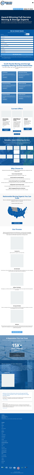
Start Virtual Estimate (6, 130)
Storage (3, 439)
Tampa (3, 458)
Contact (3, 430)
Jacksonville (3, 461)
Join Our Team (4, 428)
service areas (17, 223)
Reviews (3, 425)
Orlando (3, 459)
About (2, 423)
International (3, 436)
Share (3, 126)
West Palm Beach (4, 456)
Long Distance (4, 434)
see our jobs (17, 350)
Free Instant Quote (18, 9)
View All (3, 462)
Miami (2, 453)
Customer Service (4, 450)
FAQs (2, 445)
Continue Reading (5, 399)
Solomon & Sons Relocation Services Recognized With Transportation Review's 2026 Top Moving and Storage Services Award (16, 394)
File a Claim (3, 447)
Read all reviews (5, 408)
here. (20, 341)
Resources (3, 444)
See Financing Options (27, 129)
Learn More (6, 372)
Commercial (3, 437)
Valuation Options (4, 448)
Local (2, 433)
